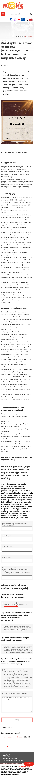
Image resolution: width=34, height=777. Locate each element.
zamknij (28, 764)
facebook (11, 19)
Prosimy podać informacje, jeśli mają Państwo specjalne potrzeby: (15, 694)
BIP (31, 19)
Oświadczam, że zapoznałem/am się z (16, 604)
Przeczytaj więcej (24, 766)
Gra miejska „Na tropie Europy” (14, 737)
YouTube (19, 19)
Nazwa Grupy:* (6, 536)
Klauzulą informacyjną (11, 606)
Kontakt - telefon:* (7, 546)
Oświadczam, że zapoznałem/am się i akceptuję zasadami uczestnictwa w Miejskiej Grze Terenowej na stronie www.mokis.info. (18, 628)
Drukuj (7, 746)
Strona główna (20, 36)
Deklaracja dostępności (6, 755)
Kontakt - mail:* (6, 557)
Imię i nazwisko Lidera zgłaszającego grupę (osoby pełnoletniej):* (14, 524)
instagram (15, 19)
